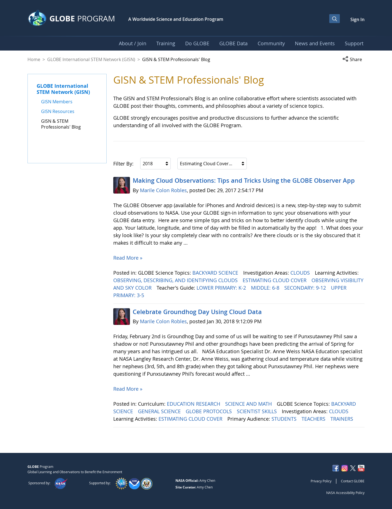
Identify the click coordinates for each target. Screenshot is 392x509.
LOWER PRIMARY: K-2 (222, 287)
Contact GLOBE (353, 481)
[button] (353, 59)
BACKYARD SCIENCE (216, 272)
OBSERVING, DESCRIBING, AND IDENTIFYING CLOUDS (176, 280)
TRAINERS (342, 418)
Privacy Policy (321, 481)
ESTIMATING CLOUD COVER (275, 280)
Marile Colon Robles (163, 190)
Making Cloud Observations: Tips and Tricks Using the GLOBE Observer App (244, 180)
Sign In (357, 19)
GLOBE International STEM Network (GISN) (91, 59)
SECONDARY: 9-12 (305, 287)
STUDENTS (285, 418)
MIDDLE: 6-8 (266, 287)
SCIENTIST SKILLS (257, 411)
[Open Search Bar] (334, 18)
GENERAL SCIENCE (160, 411)
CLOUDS (300, 272)
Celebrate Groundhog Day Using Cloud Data (197, 312)
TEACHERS (314, 418)
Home (33, 59)
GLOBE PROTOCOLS (209, 411)
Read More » (127, 257)
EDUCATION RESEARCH (194, 403)
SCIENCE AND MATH (249, 403)
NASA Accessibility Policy (345, 492)
